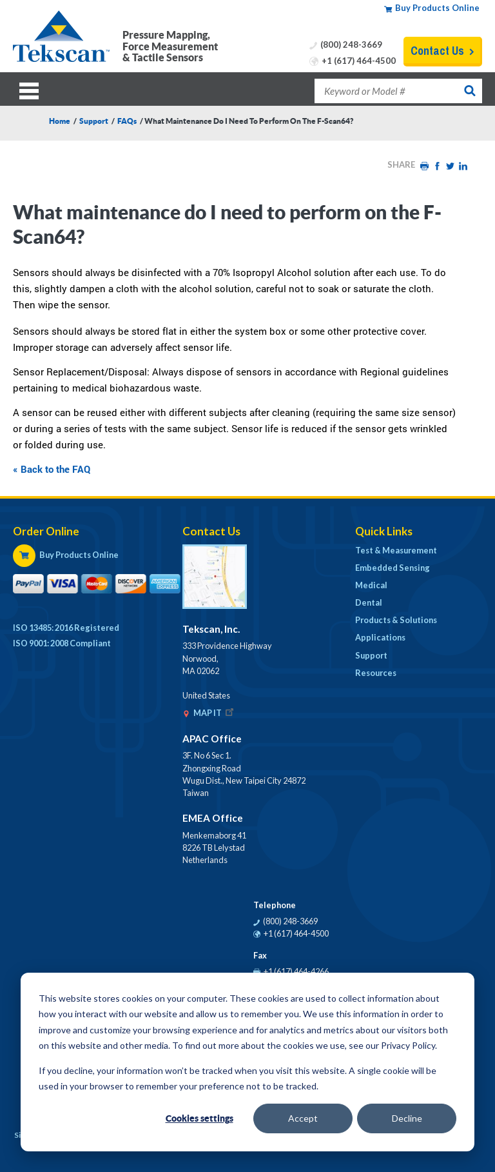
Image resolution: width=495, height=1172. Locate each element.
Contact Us (437, 51)
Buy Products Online (437, 8)
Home (59, 120)
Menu (32, 89)
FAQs (127, 120)
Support (93, 120)
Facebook (437, 166)
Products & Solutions (396, 620)
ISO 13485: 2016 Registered (66, 627)
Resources (375, 673)
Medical (371, 585)
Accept (303, 1118)
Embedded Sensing (392, 567)
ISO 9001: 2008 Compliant (62, 643)
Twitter (449, 166)
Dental (368, 602)
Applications (380, 637)
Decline (407, 1118)
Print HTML (424, 166)
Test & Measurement (396, 550)
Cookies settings (199, 1118)
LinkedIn (462, 166)
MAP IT (214, 713)
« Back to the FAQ (52, 468)
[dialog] (247, 1062)
